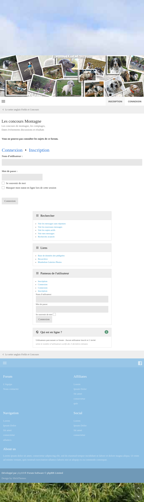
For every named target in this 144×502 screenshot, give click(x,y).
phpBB (20, 472)
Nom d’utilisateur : (12, 156)
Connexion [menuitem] (135, 101)
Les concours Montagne (21, 121)
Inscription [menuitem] (115, 101)
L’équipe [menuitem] (7, 384)
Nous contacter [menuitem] (11, 388)
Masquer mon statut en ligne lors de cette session (29, 187)
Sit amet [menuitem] (78, 393)
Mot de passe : (10, 171)
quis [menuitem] (76, 403)
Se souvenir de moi (14, 183)
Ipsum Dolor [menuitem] (80, 388)
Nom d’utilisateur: (44, 294)
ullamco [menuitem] (7, 439)
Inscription (39, 150)
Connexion (12, 150)
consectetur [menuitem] (79, 398)
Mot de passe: (42, 304)
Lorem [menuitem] (77, 384)
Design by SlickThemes (14, 478)
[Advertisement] (72, 27)
